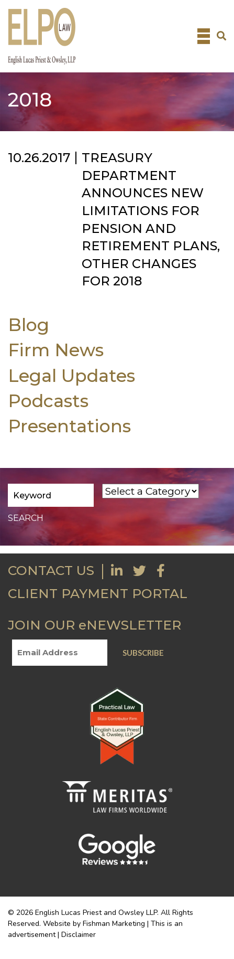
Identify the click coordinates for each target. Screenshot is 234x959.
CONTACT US (51, 570)
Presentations (69, 425)
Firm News (56, 349)
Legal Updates (71, 375)
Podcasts (48, 400)
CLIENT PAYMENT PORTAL (97, 593)
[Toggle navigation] (204, 36)
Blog (28, 324)
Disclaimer (78, 935)
